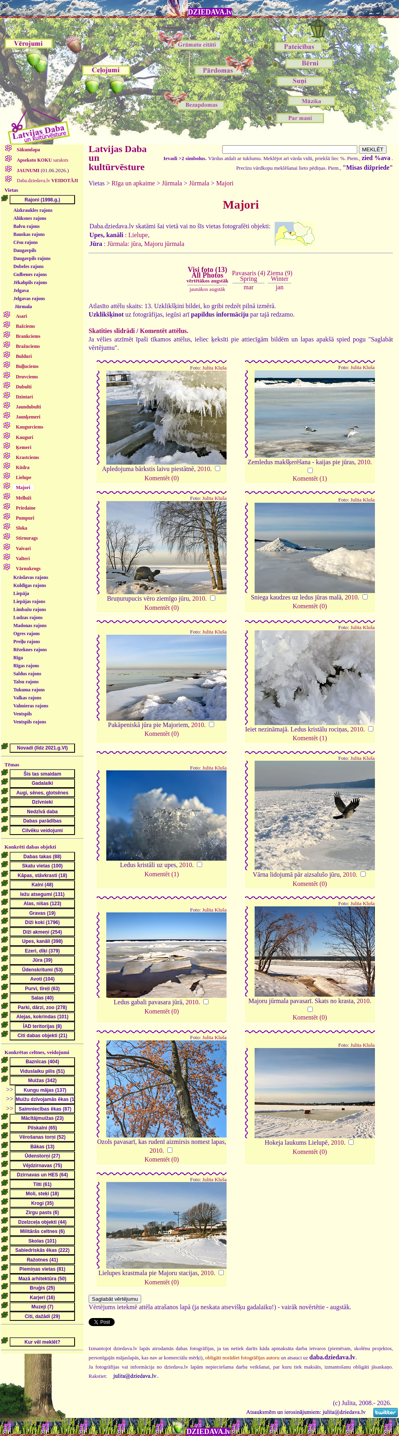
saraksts (42, 160)
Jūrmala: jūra (124, 243)
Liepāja (21, 593)
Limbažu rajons (29, 609)
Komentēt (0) (161, 478)
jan (280, 287)
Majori (225, 183)
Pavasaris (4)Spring (248, 276)
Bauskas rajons (29, 234)
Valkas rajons (27, 698)
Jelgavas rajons (29, 298)
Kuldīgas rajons (29, 585)
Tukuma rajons (29, 690)
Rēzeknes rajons (30, 649)
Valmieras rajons (30, 706)
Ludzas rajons (28, 617)
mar (249, 287)
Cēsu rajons (25, 242)
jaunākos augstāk (207, 289)
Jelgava (21, 290)
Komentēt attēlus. (164, 330)
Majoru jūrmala (164, 243)
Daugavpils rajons (32, 258)
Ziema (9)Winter (280, 276)
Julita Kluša (214, 368)
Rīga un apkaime (133, 183)
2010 (203, 468)
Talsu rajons (25, 681)
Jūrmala (23, 306)
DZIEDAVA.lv (210, 12)
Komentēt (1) (310, 478)
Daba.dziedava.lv (47, 180)
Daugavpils (24, 250)
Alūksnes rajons (29, 218)
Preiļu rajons (26, 641)
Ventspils (22, 714)
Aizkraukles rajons (33, 210)
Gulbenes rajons (30, 274)
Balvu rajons (26, 226)
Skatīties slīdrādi (112, 330)
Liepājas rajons (29, 601)
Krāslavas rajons (30, 577)
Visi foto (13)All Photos (207, 275)
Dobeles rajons (28, 266)
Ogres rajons (26, 633)
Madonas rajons (30, 625)
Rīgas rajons (26, 665)
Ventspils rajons (29, 722)
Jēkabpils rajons (30, 282)
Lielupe (138, 235)
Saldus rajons (27, 673)
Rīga (18, 657)
